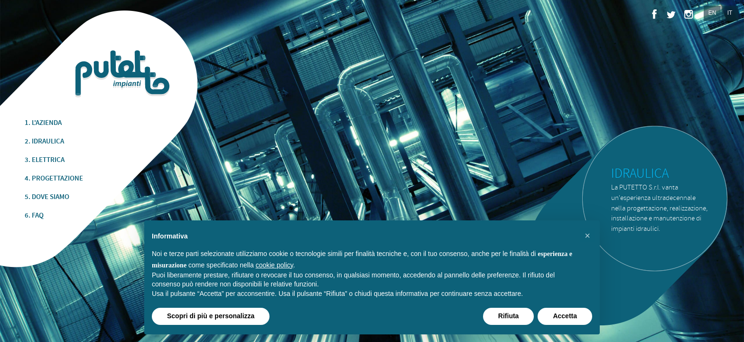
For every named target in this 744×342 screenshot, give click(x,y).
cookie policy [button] (274, 265)
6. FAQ (34, 215)
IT (730, 13)
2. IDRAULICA (44, 141)
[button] (587, 235)
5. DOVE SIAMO (47, 197)
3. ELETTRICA (45, 160)
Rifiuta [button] (508, 316)
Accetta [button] (565, 316)
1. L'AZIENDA (43, 123)
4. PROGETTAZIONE (54, 178)
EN (712, 13)
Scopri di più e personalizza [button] (210, 316)
